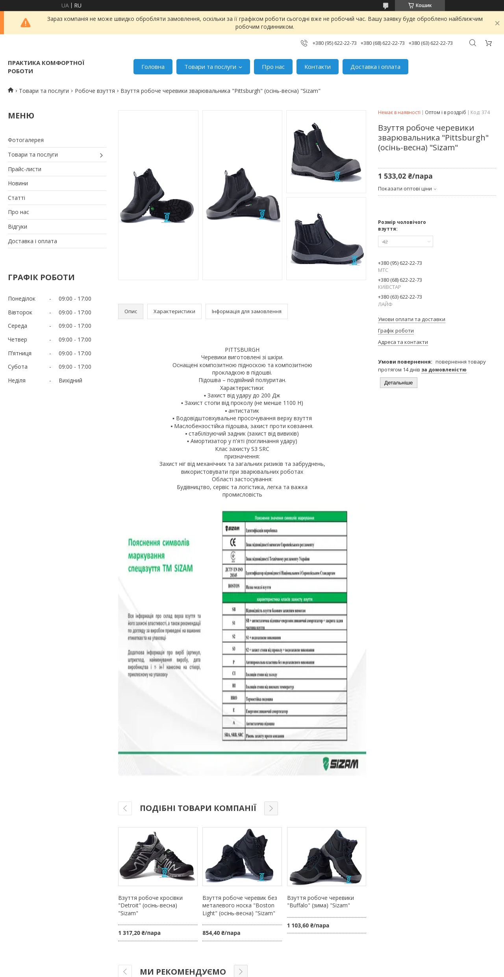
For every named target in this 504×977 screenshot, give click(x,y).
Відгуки (17, 226)
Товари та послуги (210, 66)
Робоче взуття (95, 90)
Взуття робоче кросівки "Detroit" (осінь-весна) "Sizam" (150, 905)
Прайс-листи (24, 169)
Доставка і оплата (375, 66)
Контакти (317, 66)
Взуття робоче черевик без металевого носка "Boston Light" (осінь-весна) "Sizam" (239, 905)
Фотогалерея (26, 140)
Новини (18, 183)
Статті (16, 197)
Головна (153, 66)
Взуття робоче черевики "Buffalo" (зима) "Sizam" (320, 901)
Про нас (273, 66)
